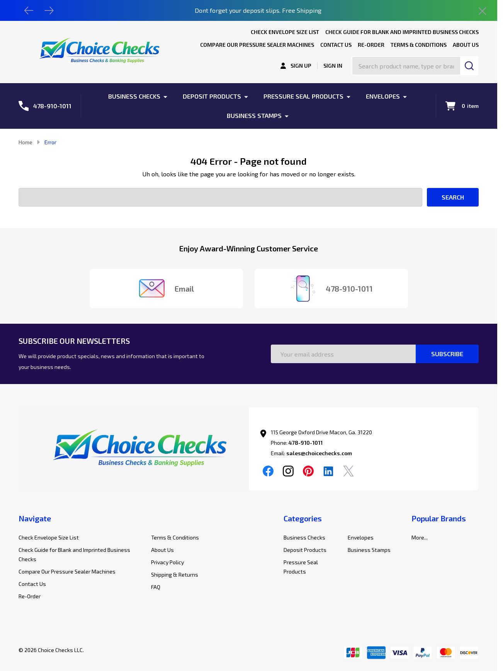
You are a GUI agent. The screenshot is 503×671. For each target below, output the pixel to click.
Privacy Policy (167, 562)
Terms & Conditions (419, 44)
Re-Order (371, 44)
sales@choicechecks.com (319, 453)
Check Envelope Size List (285, 32)
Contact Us (336, 44)
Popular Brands (438, 518)
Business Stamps (254, 115)
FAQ (155, 587)
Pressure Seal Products (303, 96)
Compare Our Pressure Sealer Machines (257, 44)
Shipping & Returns (174, 574)
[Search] (469, 65)
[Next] (49, 10)
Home (25, 142)
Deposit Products (212, 96)
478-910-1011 (306, 442)
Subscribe (447, 353)
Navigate (35, 518)
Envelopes (383, 96)
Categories (303, 518)
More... (419, 537)
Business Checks (134, 96)
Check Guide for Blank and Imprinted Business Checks (402, 32)
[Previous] (29, 10)
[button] (134, 450)
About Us (466, 44)
